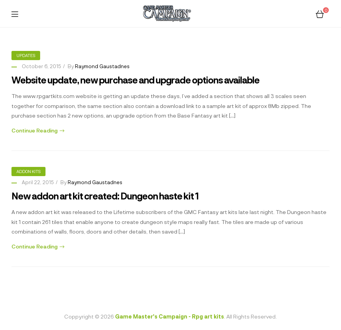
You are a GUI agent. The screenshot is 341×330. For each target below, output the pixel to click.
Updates (25, 55)
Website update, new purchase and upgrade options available (135, 79)
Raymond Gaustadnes (102, 66)
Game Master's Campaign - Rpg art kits (169, 316)
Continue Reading (37, 130)
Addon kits (28, 171)
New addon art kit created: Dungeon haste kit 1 (104, 195)
